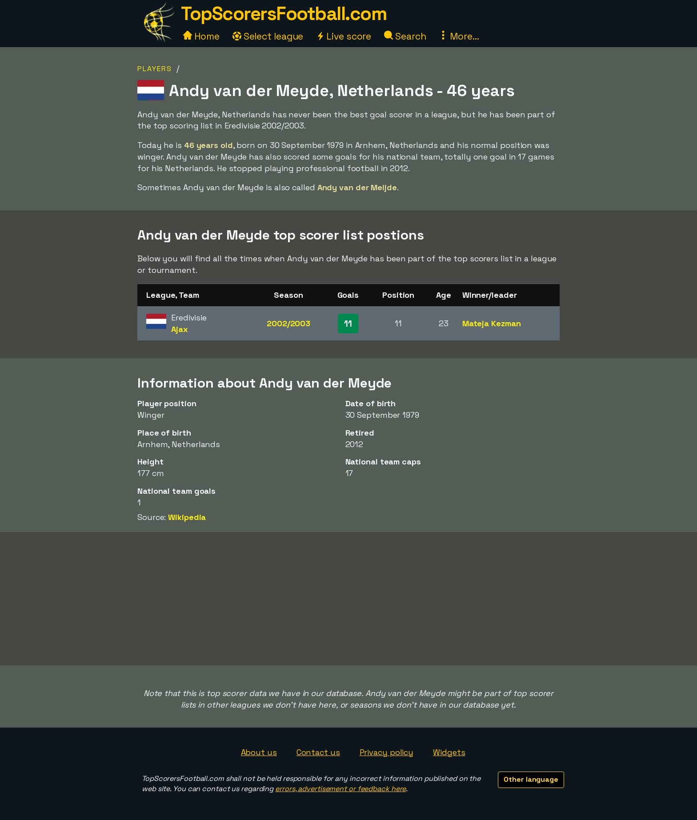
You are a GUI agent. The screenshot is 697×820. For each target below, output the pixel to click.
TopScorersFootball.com (283, 13)
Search (405, 36)
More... (459, 36)
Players (154, 68)
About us (259, 752)
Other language (531, 779)
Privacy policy (387, 752)
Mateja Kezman (491, 323)
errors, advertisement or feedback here (340, 788)
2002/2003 (288, 323)
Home (201, 36)
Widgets (449, 752)
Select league (268, 36)
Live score (343, 36)
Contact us (318, 752)
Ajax (179, 329)
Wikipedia (187, 517)
